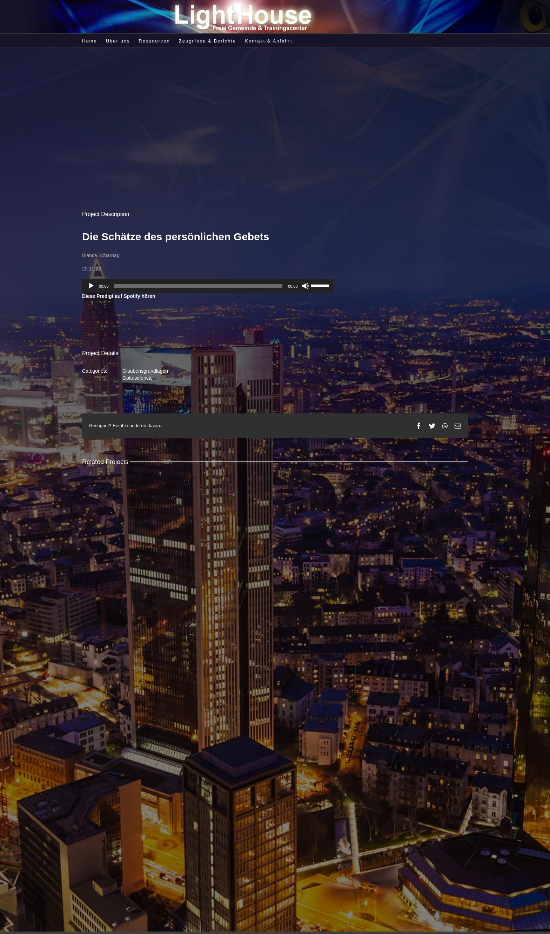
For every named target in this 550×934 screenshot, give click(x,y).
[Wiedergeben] (91, 285)
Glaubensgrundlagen (145, 371)
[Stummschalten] (305, 285)
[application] (208, 286)
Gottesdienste (137, 378)
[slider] (198, 286)
